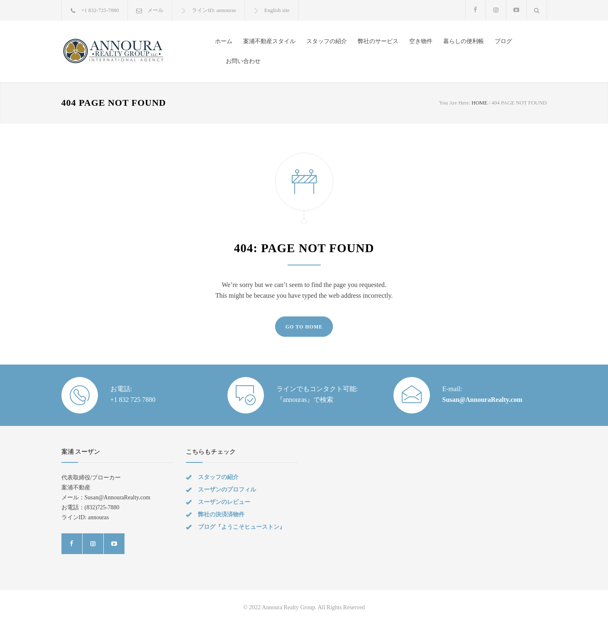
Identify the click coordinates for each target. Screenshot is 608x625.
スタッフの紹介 (326, 41)
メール (155, 10)
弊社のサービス (378, 41)
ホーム (223, 41)
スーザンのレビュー (224, 502)
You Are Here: (454, 103)
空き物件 (420, 41)
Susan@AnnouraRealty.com (482, 399)
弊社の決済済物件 (221, 514)
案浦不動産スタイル (269, 41)
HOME (479, 103)
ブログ (503, 41)
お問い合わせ (243, 61)
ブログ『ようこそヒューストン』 (241, 527)
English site (277, 10)
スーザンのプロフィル (227, 489)
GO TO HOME (304, 327)
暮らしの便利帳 (463, 41)
